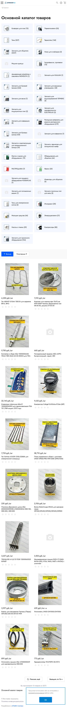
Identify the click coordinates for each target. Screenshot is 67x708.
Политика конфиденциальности (12, 701)
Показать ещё (33, 679)
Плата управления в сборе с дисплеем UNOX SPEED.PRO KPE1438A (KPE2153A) (48, 457)
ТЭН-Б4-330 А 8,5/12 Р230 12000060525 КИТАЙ (16, 560)
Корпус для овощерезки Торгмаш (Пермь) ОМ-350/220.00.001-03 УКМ (16, 612)
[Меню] (2, 3)
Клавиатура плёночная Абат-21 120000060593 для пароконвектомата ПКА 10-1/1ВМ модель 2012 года (16, 406)
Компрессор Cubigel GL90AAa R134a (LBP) (49, 404)
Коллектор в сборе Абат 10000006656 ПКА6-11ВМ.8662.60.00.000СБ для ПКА (15, 355)
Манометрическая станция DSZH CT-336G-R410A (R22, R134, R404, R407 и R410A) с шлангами (49, 561)
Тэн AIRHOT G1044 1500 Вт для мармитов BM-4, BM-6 (16, 302)
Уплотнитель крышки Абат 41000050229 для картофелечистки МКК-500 (15, 663)
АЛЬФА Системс (17, 706)
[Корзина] (65, 2)
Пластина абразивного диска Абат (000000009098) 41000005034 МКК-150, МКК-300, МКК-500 (16, 509)
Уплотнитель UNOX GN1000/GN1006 (47, 611)
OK (46, 700)
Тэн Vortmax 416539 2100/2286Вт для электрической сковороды (14, 457)
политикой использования (36, 693)
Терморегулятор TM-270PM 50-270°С (47, 662)
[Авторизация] (61, 2)
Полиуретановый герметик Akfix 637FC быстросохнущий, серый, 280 (47, 355)
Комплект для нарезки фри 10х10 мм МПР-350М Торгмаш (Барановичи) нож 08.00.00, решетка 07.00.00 (47, 303)
